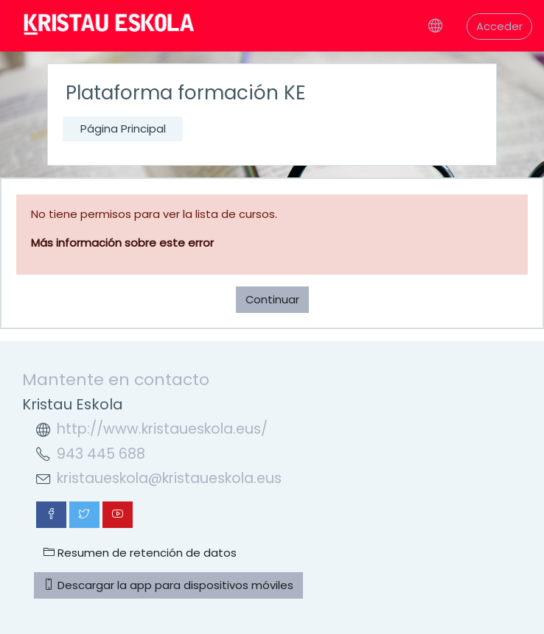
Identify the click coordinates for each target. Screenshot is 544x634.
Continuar (272, 299)
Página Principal (123, 128)
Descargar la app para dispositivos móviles (168, 585)
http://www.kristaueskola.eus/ (162, 429)
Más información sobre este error (122, 242)
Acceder (499, 26)
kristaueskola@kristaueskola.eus (169, 478)
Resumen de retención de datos (140, 552)
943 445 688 (101, 454)
